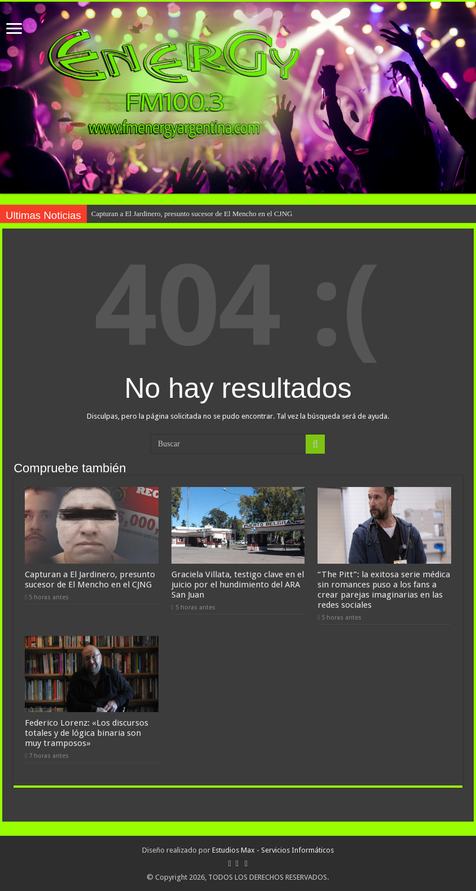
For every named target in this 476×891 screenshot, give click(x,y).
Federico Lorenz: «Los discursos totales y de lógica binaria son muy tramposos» (86, 732)
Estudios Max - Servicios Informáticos (273, 849)
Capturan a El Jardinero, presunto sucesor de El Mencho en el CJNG (192, 213)
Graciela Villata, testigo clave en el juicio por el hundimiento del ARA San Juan (237, 584)
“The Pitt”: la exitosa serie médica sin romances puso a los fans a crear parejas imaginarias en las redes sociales (384, 589)
